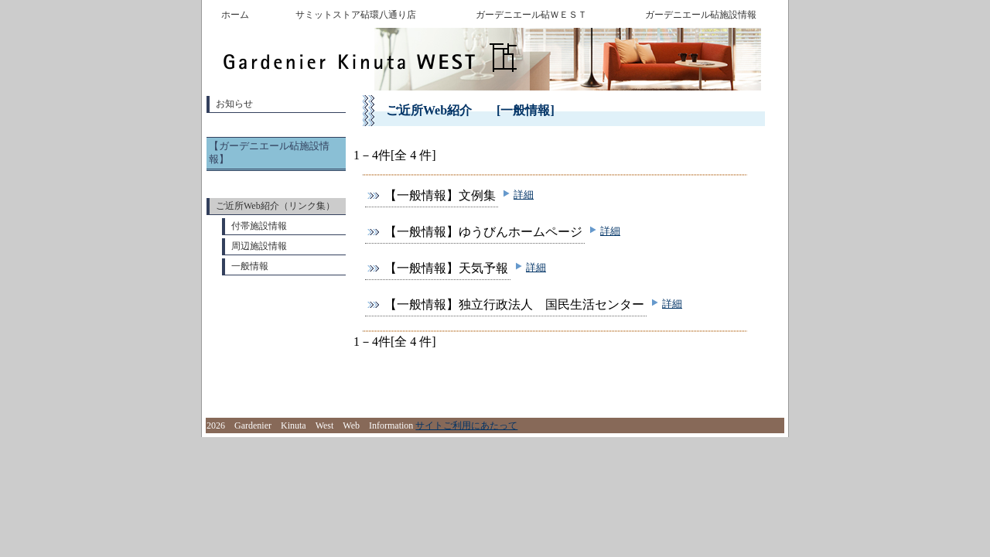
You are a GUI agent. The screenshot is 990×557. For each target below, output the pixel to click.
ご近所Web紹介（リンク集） (275, 205)
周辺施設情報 (259, 246)
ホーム (235, 14)
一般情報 (249, 266)
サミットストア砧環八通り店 (355, 14)
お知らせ (234, 103)
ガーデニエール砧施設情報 (700, 14)
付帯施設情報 (259, 225)
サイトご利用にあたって (466, 425)
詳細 (524, 194)
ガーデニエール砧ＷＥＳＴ (531, 14)
